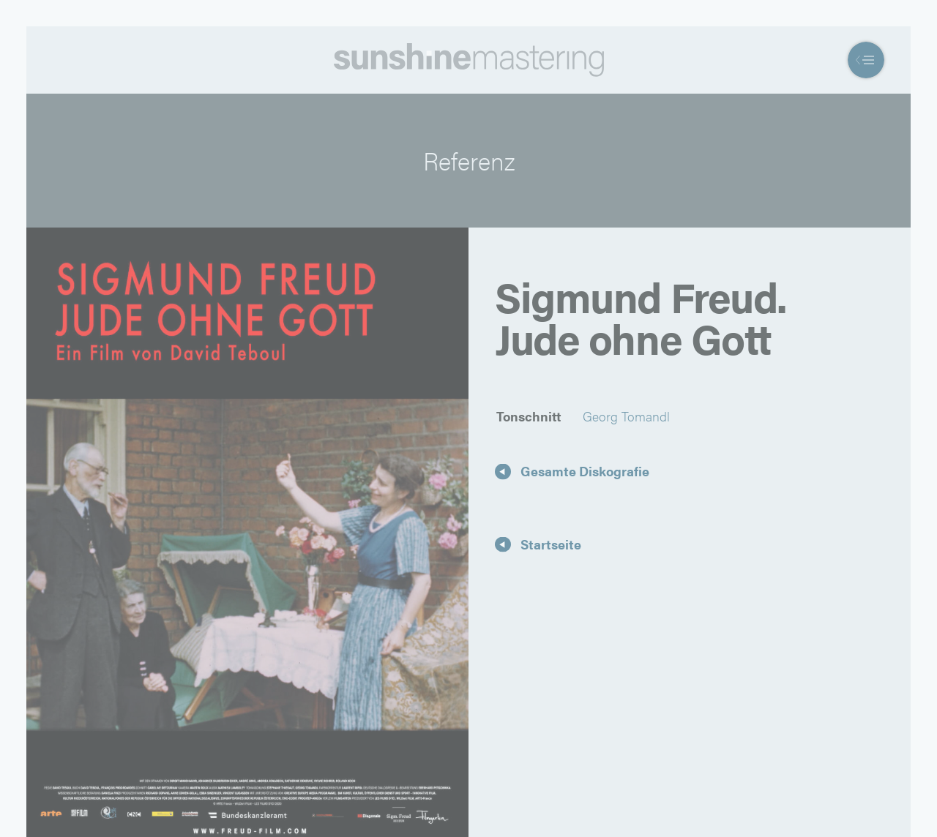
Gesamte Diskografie (584, 471)
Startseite (550, 543)
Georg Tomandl (626, 416)
